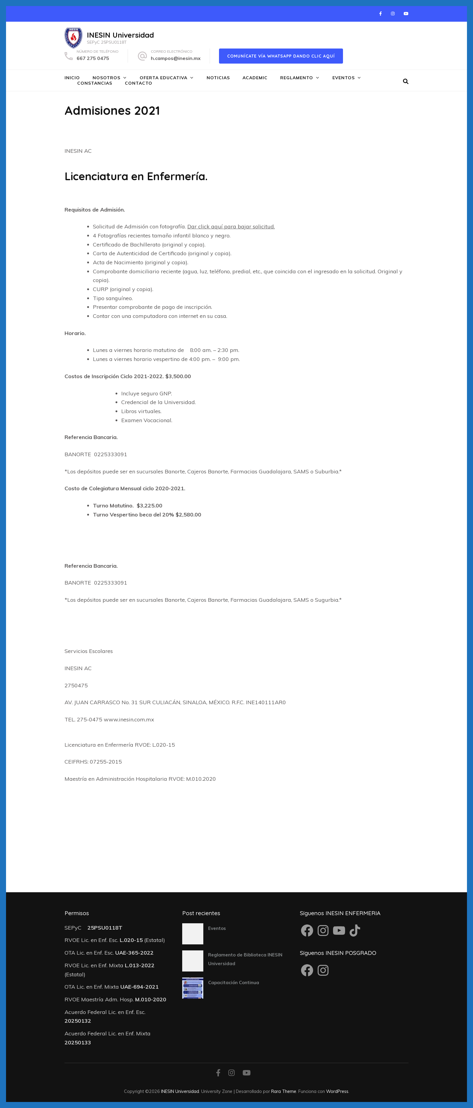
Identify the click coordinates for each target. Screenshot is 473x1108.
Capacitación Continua (233, 982)
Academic (255, 77)
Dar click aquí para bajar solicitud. (231, 226)
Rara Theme (283, 1091)
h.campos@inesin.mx (176, 58)
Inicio (72, 77)
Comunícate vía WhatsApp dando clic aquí (281, 56)
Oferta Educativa (163, 77)
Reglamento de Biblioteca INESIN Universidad (245, 959)
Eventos (343, 77)
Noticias (218, 77)
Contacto (138, 83)
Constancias (94, 83)
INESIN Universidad (120, 34)
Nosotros (106, 77)
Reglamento (296, 77)
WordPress (337, 1091)
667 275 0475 (93, 58)
